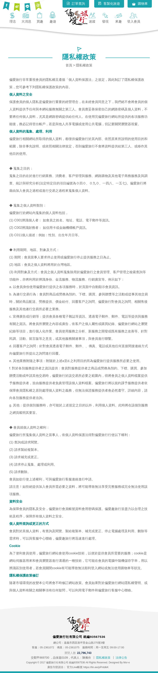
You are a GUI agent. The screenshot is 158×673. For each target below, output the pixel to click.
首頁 (69, 65)
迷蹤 (92, 17)
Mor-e (126, 662)
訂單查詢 (76, 3)
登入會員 (133, 17)
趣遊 (53, 17)
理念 (13, 17)
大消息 (26, 17)
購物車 (140, 4)
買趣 (40, 17)
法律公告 (121, 657)
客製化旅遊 (109, 3)
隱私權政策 (103, 657)
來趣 (118, 17)
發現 (105, 17)
